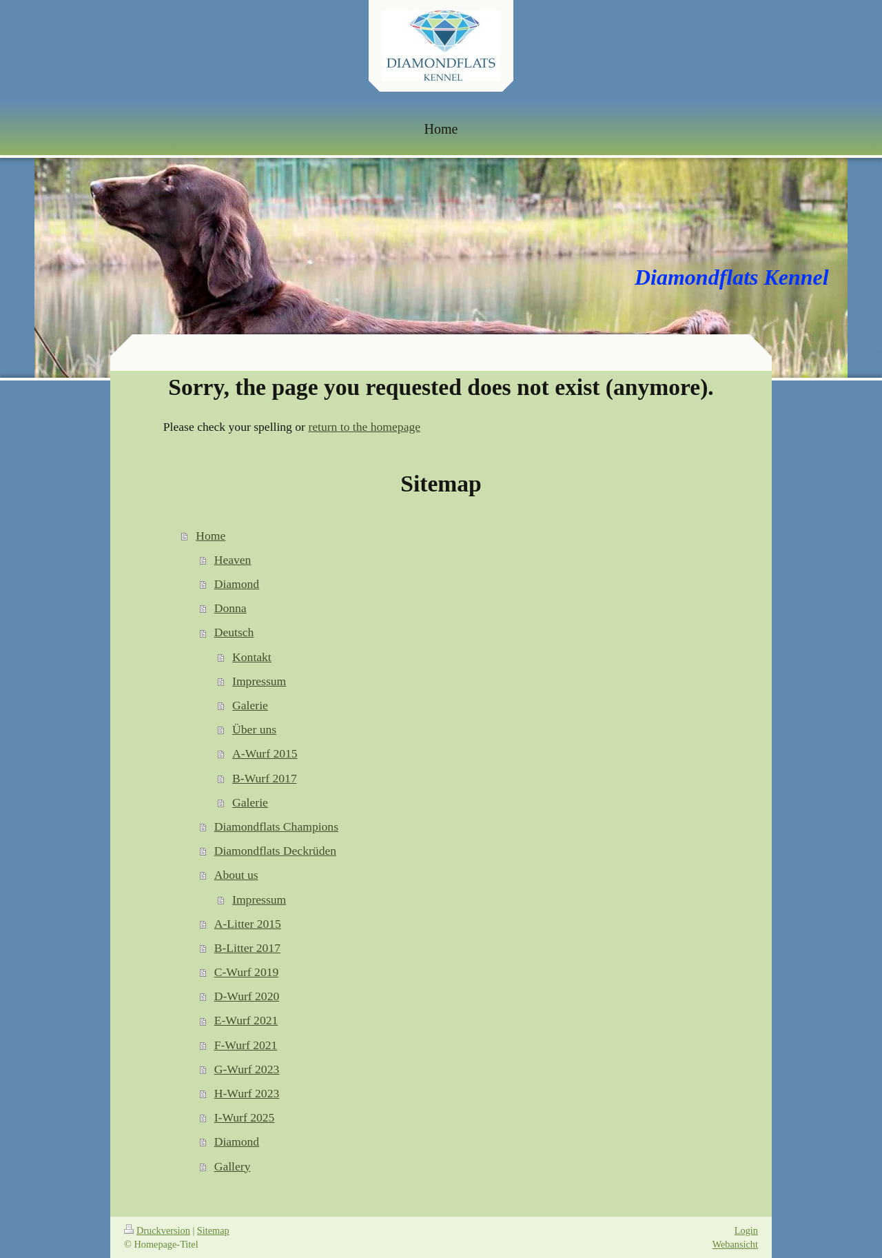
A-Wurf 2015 (265, 753)
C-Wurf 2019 (246, 972)
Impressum (259, 681)
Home (210, 535)
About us (236, 875)
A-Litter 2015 (247, 924)
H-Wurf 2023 (247, 1093)
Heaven (233, 560)
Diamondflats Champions (276, 826)
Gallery (232, 1166)
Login (746, 1230)
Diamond (236, 584)
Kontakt (251, 657)
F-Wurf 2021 (246, 1045)
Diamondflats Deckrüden (275, 851)
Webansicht (735, 1244)
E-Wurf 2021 (246, 1020)
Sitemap (213, 1230)
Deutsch (234, 632)
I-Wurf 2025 (244, 1117)
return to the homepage (364, 427)
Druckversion (157, 1230)
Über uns (254, 729)
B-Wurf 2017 (264, 778)
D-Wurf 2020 (247, 996)
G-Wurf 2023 (247, 1069)
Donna (230, 608)
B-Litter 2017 (247, 948)
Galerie (250, 705)
